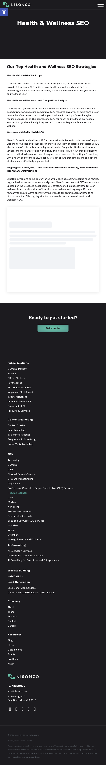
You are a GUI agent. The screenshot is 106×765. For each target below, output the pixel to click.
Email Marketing (16, 430)
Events (11, 654)
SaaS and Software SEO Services (26, 520)
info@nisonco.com (17, 691)
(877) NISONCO (17, 685)
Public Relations (18, 363)
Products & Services (19, 410)
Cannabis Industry (17, 368)
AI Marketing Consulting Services (25, 555)
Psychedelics (15, 382)
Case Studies (15, 649)
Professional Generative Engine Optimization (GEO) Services (40, 488)
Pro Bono (13, 659)
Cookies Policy (74, 753)
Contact (12, 621)
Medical (12, 502)
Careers (12, 625)
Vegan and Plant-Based (20, 392)
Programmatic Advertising (22, 439)
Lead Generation (19, 582)
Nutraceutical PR (17, 406)
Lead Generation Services (22, 587)
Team (11, 611)
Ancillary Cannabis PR (19, 401)
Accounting (14, 460)
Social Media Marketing (20, 444)
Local (10, 497)
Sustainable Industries (19, 387)
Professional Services (20, 511)
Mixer (11, 663)
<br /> (53, 249)
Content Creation (17, 425)
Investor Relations (17, 396)
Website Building (19, 570)
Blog (10, 640)
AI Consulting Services (20, 551)
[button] (4, 12)
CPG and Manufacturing (20, 478)
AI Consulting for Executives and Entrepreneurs (33, 560)
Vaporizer (13, 525)
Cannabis (13, 464)
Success (12, 616)
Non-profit (13, 506)
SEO (10, 454)
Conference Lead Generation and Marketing (31, 592)
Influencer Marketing (19, 434)
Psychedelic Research (20, 516)
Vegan (11, 530)
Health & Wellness (18, 492)
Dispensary (14, 483)
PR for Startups (16, 378)
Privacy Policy (13, 740)
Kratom (12, 373)
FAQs (11, 645)
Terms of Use (26, 740)
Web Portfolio (15, 576)
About (11, 607)
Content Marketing (20, 419)
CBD (10, 469)
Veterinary (13, 534)
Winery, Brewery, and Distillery (24, 539)
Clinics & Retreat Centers (21, 474)
